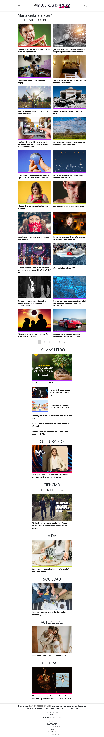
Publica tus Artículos (52, 717)
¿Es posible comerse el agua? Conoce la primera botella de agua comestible (33, 176)
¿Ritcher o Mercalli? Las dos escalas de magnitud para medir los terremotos (69, 50)
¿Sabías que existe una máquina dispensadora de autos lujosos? (66, 335)
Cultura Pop (52, 724)
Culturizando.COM (52, 735)
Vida (52, 729)
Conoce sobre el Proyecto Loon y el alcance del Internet (67, 176)
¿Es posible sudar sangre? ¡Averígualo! (69, 206)
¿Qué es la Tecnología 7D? (64, 268)
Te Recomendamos (52, 712)
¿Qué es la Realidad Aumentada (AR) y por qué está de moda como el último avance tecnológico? (33, 144)
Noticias (52, 721)
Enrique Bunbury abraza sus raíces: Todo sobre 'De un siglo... (60, 392)
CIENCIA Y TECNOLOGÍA (52, 727)
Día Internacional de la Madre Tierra (45, 383)
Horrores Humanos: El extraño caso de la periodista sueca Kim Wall (69, 238)
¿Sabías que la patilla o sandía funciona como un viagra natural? (34, 50)
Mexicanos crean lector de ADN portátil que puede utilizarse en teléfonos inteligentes (69, 303)
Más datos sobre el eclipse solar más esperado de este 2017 (33, 335)
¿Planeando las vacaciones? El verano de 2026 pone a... (60, 406)
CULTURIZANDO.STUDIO (39, 706)
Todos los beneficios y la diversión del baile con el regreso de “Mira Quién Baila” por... (34, 270)
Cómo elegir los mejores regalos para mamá (49, 655)
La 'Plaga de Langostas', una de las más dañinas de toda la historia (69, 143)
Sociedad (52, 732)
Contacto (52, 715)
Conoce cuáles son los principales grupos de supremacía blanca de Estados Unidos (32, 303)
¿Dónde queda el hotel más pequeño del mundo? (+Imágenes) (69, 81)
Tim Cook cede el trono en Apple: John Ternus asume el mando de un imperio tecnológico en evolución (49, 525)
